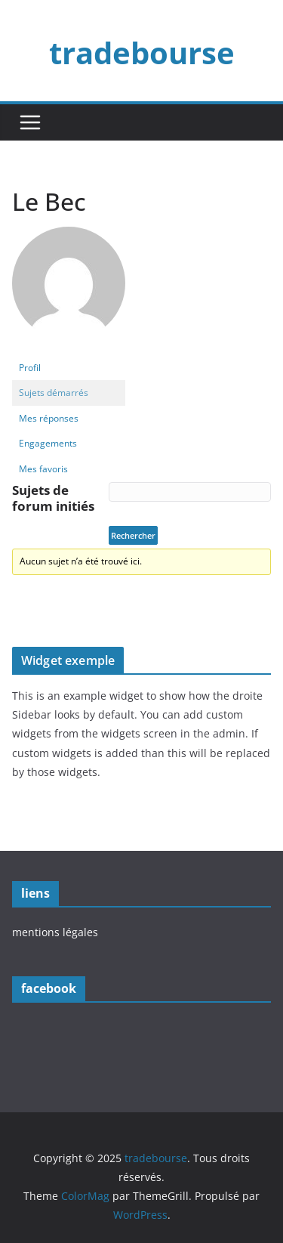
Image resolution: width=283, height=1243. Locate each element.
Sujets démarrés (53, 392)
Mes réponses (48, 418)
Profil (30, 367)
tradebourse (142, 52)
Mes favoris (43, 468)
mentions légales (55, 932)
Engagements (48, 443)
